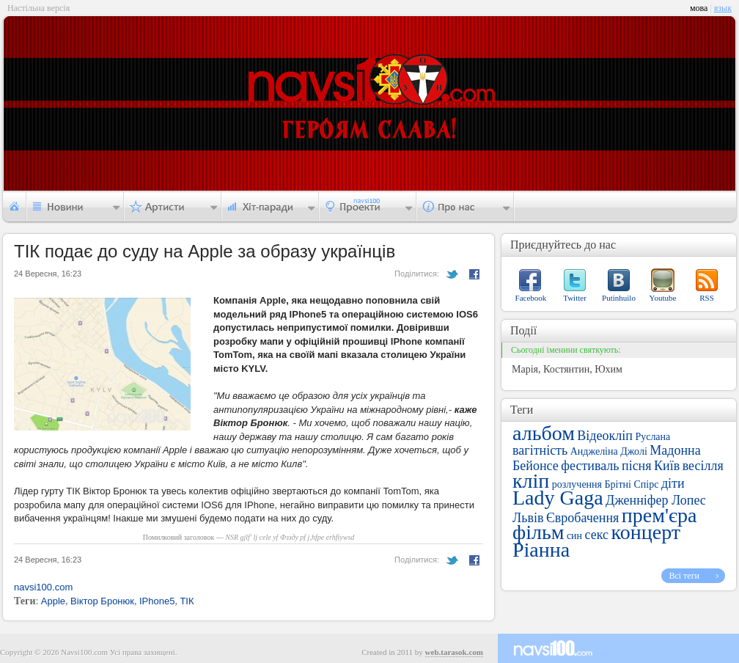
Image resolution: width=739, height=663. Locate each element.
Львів (527, 517)
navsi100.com (43, 587)
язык (723, 8)
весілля (703, 465)
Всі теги (684, 576)
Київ (667, 465)
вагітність (539, 450)
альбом (543, 433)
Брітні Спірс (632, 484)
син (574, 535)
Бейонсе (535, 465)
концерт (645, 532)
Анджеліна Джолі (608, 451)
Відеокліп (605, 435)
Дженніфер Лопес (656, 500)
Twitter (575, 297)
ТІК (187, 601)
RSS (706, 297)
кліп (530, 480)
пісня (637, 465)
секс (597, 534)
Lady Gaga (557, 497)
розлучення (577, 484)
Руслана (652, 436)
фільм (538, 532)
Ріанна (541, 549)
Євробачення (582, 517)
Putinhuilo (619, 297)
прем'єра (659, 515)
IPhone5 (156, 601)
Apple (53, 601)
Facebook (531, 297)
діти (673, 483)
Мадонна (675, 450)
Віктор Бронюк (102, 601)
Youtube (663, 297)
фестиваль (590, 465)
